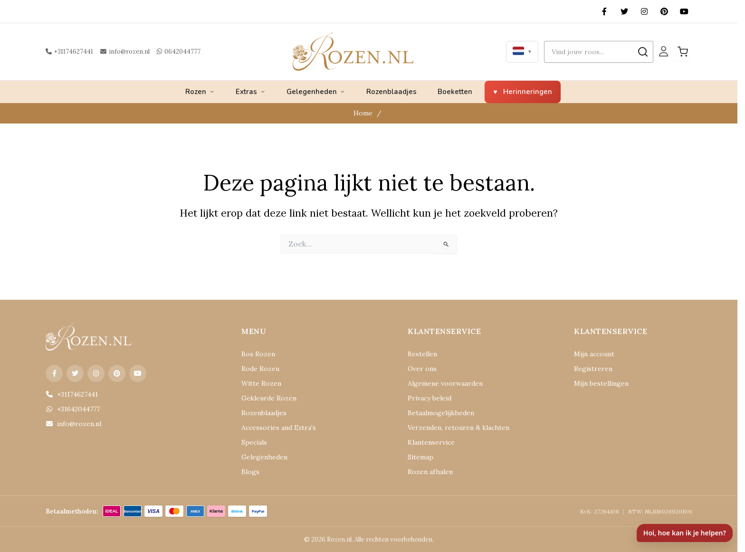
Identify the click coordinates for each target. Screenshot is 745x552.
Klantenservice (428, 442)
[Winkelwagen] (683, 52)
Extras (251, 91)
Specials (252, 442)
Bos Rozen (255, 354)
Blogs (249, 472)
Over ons (420, 368)
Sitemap (419, 457)
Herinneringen (527, 91)
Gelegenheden (316, 91)
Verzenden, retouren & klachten (450, 427)
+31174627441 (68, 51)
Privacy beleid (427, 398)
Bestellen (420, 354)
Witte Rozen (258, 383)
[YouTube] (684, 11)
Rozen (200, 91)
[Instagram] (644, 11)
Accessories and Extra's (272, 427)
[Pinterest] (664, 11)
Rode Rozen (257, 368)
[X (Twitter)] (624, 11)
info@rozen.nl (120, 51)
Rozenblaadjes (391, 91)
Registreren (589, 368)
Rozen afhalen (427, 472)
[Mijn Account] (663, 51)
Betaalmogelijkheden (436, 413)
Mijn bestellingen (597, 383)
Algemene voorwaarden (439, 383)
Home (364, 113)
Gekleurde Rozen (264, 398)
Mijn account (591, 354)
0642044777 (169, 51)
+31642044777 (71, 409)
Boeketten (455, 91)
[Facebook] (604, 11)
